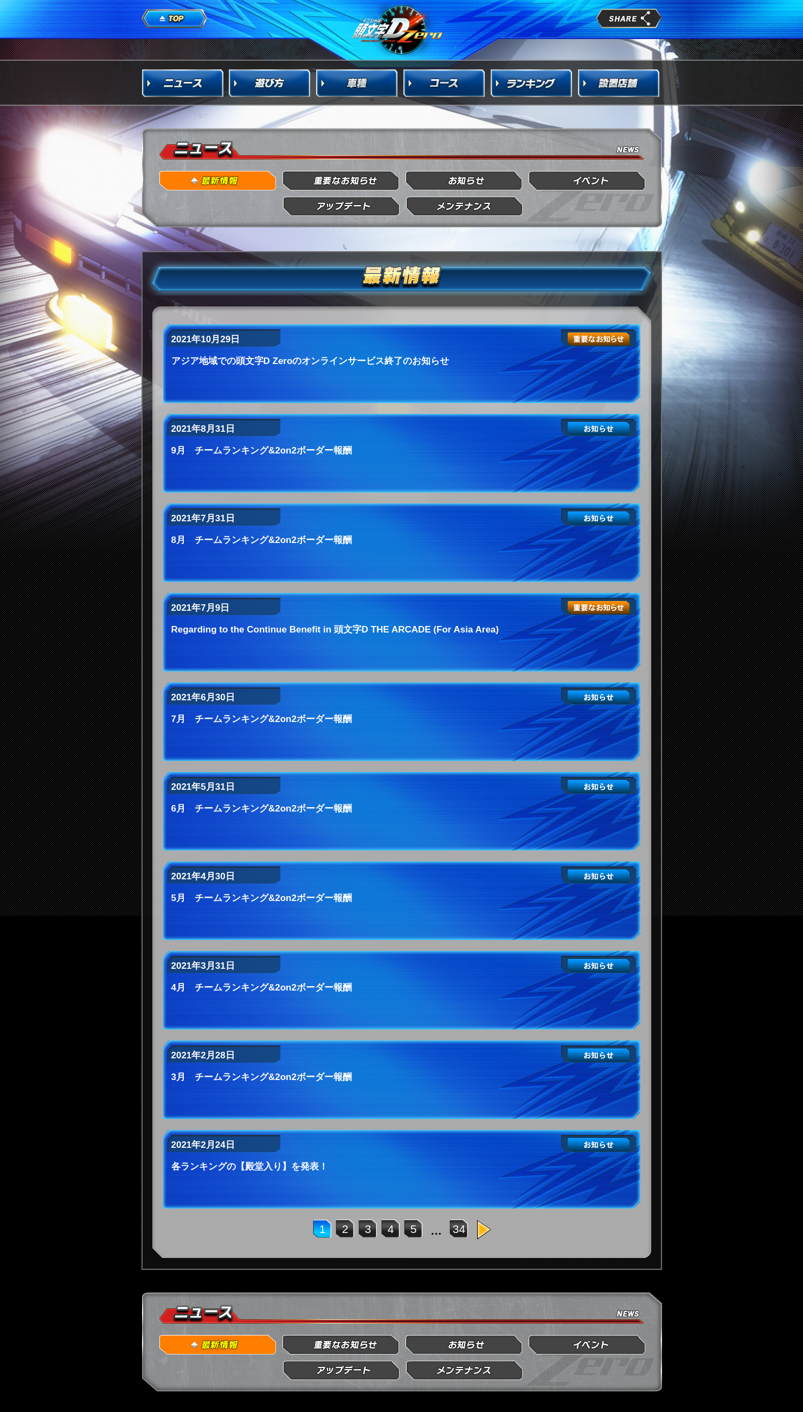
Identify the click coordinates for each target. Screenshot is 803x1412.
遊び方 (270, 83)
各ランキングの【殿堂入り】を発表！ (249, 1166)
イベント (587, 181)
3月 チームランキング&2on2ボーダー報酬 (261, 1077)
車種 (357, 83)
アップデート (341, 206)
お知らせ (464, 181)
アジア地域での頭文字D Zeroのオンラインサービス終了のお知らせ (310, 361)
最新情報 (218, 181)
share (629, 18)
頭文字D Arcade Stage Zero (397, 29)
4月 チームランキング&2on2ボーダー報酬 (261, 987)
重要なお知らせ (341, 181)
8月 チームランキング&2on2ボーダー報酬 (261, 540)
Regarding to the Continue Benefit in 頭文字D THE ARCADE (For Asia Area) (335, 629)
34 (459, 1229)
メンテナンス (464, 206)
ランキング (532, 83)
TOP (175, 19)
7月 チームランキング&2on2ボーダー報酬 (261, 719)
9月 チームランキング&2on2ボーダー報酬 (261, 450)
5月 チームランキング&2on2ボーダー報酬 (261, 898)
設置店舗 (619, 83)
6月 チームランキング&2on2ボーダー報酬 (261, 808)
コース (444, 83)
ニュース (183, 83)
